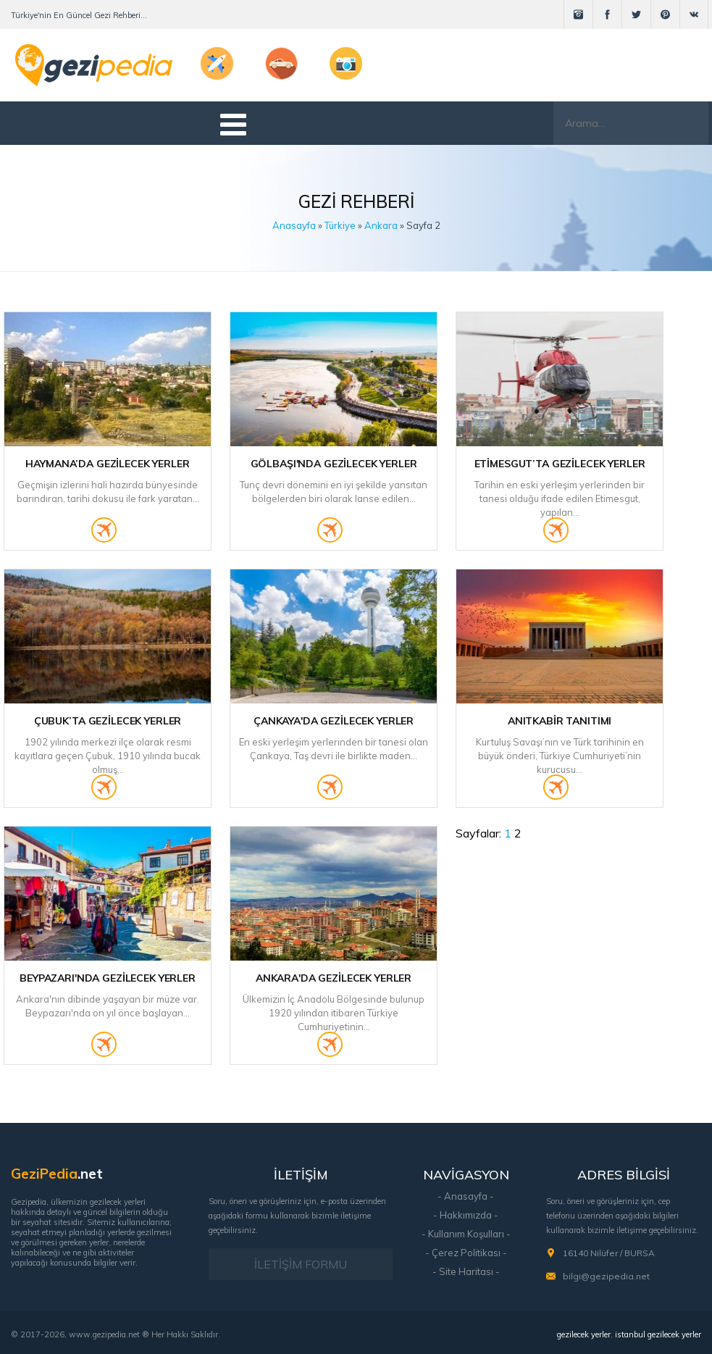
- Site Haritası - (466, 1271)
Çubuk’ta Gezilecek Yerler (108, 720)
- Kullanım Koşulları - (466, 1234)
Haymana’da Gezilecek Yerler (107, 463)
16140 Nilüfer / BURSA (609, 1253)
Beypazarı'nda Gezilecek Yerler (108, 978)
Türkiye (340, 225)
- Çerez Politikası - (466, 1252)
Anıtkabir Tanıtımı (559, 720)
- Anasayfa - (465, 1196)
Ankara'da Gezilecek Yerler (333, 978)
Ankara (381, 225)
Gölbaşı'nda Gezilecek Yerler (334, 463)
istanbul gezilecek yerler (658, 1334)
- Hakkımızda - (465, 1215)
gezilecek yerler (584, 1334)
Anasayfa (294, 225)
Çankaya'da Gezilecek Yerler (334, 720)
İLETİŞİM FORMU (300, 1264)
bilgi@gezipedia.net (606, 1276)
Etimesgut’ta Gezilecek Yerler (559, 463)
